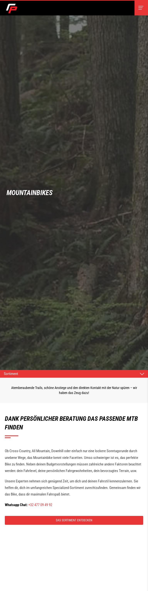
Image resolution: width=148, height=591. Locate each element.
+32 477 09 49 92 (40, 505)
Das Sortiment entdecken (74, 520)
